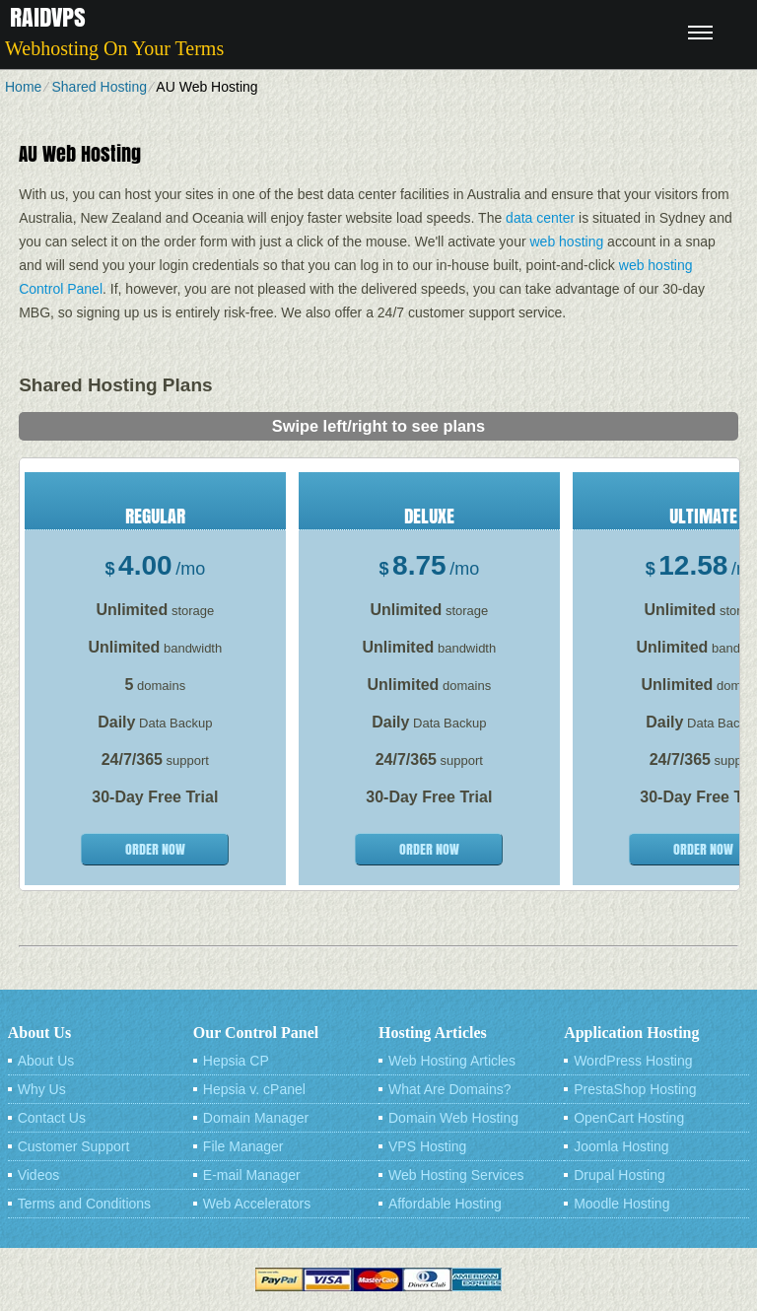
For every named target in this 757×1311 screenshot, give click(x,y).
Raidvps (48, 17)
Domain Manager (256, 1118)
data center (540, 218)
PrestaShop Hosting (635, 1089)
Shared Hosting (99, 87)
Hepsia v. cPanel (254, 1089)
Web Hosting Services (455, 1175)
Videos (39, 1175)
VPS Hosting (427, 1146)
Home (23, 87)
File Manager (243, 1146)
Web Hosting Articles (452, 1061)
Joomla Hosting (621, 1146)
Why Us (42, 1089)
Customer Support (74, 1146)
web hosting (567, 241)
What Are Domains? (450, 1089)
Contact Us (52, 1118)
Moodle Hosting (621, 1203)
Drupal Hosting (619, 1175)
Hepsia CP (236, 1061)
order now (155, 849)
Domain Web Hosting (453, 1118)
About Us (46, 1061)
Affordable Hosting (445, 1203)
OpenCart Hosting (629, 1118)
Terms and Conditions (84, 1203)
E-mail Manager (252, 1175)
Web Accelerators (256, 1203)
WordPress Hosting (633, 1061)
